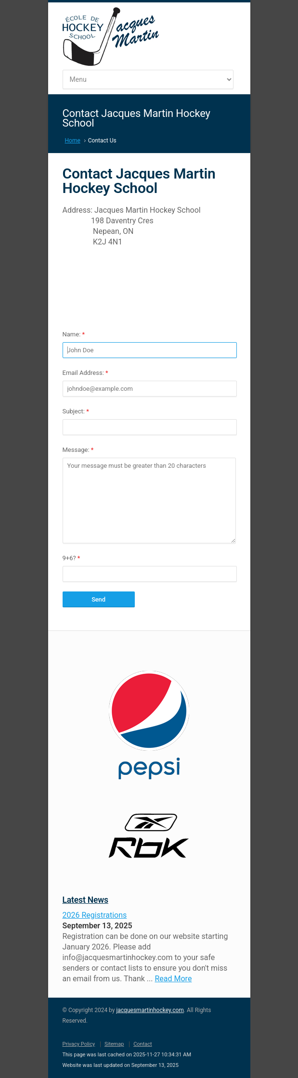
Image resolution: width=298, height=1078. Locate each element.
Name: (74, 334)
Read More (173, 978)
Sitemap (114, 1044)
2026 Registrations (95, 915)
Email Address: (85, 372)
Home (72, 140)
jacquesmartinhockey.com (149, 1010)
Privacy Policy (79, 1044)
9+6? (71, 558)
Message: (78, 449)
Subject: (76, 411)
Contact (142, 1044)
